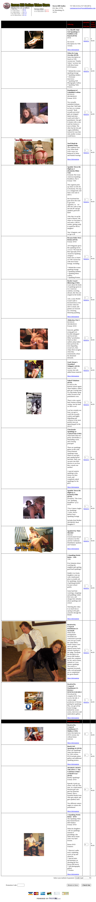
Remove (86, 41)
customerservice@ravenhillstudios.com (82, 8)
